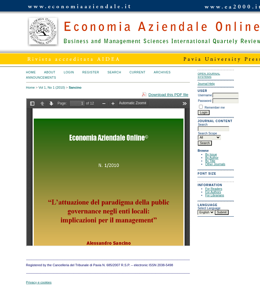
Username (205, 95)
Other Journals (215, 164)
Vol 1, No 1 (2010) (51, 87)
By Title (210, 161)
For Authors (213, 192)
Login (69, 72)
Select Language (208, 208)
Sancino (75, 87)
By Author (211, 157)
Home (31, 72)
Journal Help (206, 83)
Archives (162, 72)
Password (204, 100)
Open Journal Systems (208, 75)
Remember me (215, 107)
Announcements (41, 77)
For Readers (213, 188)
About (49, 72)
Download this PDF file (168, 94)
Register (90, 72)
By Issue (211, 154)
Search (114, 72)
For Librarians (214, 195)
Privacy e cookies (39, 282)
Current (137, 72)
